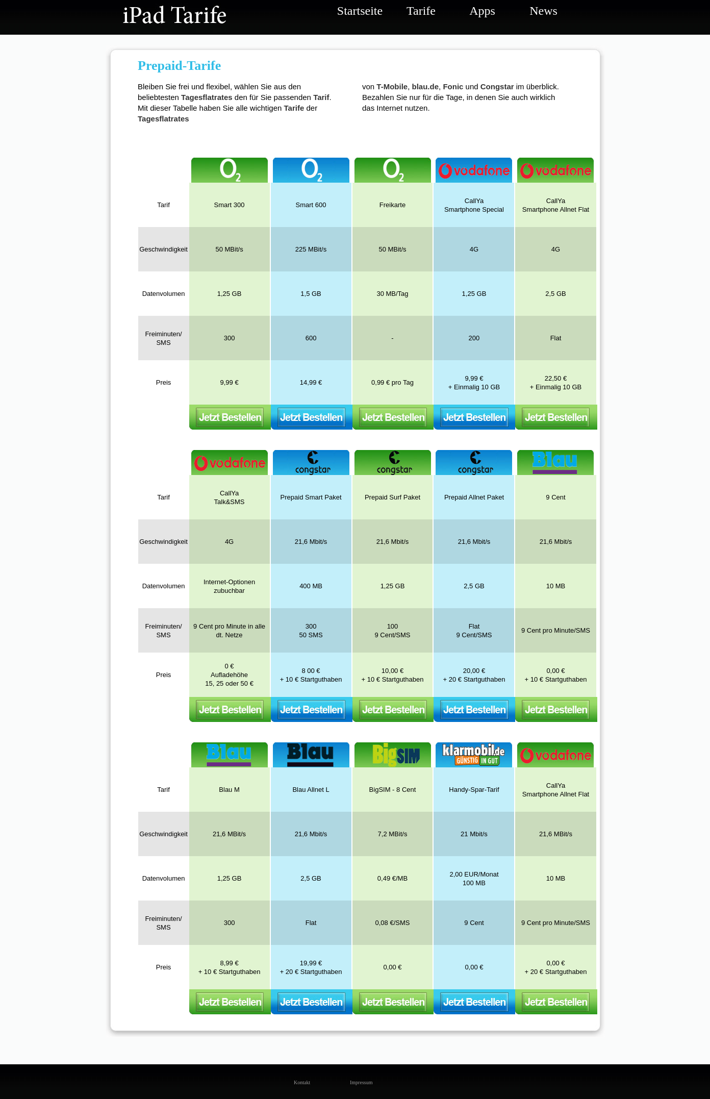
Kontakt (301, 1082)
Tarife (421, 10)
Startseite (360, 10)
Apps (482, 10)
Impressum (357, 1082)
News (543, 10)
